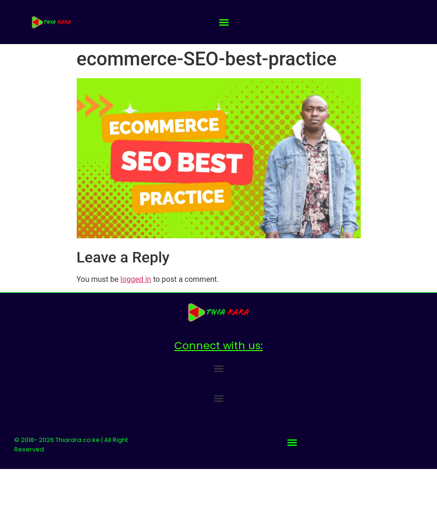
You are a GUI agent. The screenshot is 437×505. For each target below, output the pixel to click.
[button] (224, 22)
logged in (135, 279)
